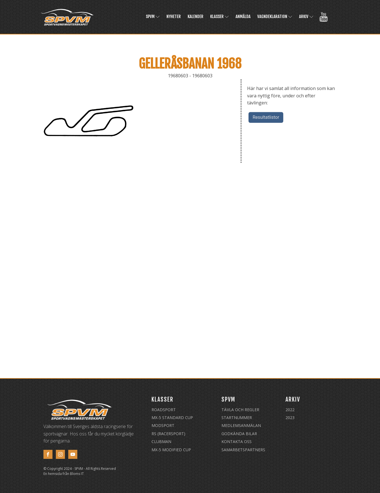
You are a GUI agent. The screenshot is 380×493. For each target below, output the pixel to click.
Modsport (162, 425)
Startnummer (236, 417)
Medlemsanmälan (241, 425)
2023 (290, 417)
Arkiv (306, 16)
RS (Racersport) (168, 433)
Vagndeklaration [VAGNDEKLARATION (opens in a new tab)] (274, 16)
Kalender (195, 16)
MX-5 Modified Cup (171, 449)
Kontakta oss (236, 441)
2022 (290, 409)
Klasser (219, 16)
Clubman (161, 441)
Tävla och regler (240, 409)
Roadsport (163, 409)
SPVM (153, 16)
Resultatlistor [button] (265, 117)
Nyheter (173, 16)
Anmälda (243, 16)
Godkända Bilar (239, 433)
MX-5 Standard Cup (172, 417)
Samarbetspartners (243, 449)
